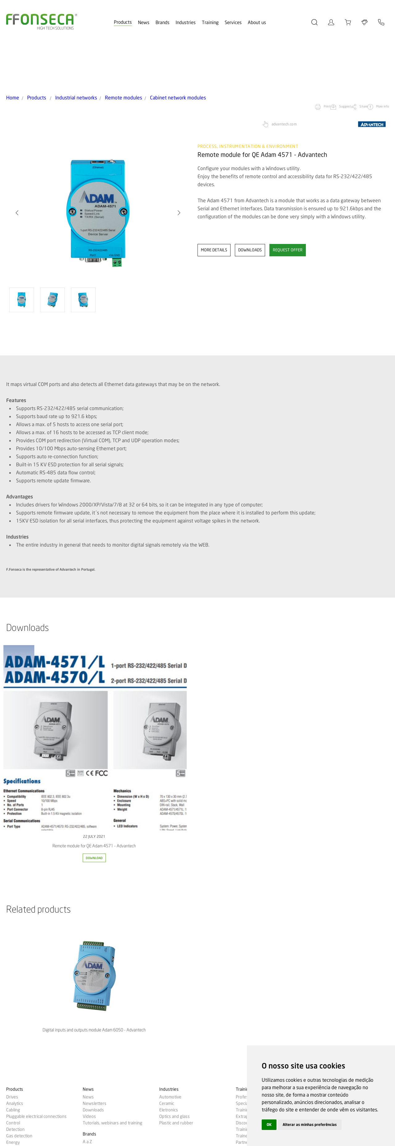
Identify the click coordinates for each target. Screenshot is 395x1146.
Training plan (248, 925)
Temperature (18, 1048)
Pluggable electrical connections (36, 932)
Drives (12, 912)
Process (13, 1016)
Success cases (19, 1073)
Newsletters (94, 919)
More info (371, 60)
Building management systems (35, 970)
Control (13, 938)
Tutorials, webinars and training (112, 938)
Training (210, 22)
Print (281, 60)
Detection (15, 944)
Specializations (250, 919)
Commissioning (250, 989)
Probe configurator (330, 919)
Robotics (14, 1035)
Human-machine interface (30, 996)
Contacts (320, 927)
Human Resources (253, 1041)
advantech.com (284, 77)
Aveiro (242, 1028)
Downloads (93, 925)
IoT (9, 1003)
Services (233, 22)
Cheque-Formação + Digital (261, 964)
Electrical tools (19, 964)
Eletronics (168, 925)
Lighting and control (25, 983)
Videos (89, 932)
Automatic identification (28, 977)
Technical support (252, 996)
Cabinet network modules (146, 52)
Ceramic (166, 919)
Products (123, 22)
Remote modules (102, 52)
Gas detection (19, 951)
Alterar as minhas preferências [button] (316, 1124)
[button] (179, 166)
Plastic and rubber (176, 938)
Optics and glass (174, 932)
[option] (98, 166)
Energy (13, 957)
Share (340, 60)
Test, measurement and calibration (39, 1055)
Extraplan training (252, 932)
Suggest (310, 60)
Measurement (19, 1009)
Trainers (244, 951)
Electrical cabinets (23, 1022)
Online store (323, 912)
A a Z (87, 957)
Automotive (170, 912)
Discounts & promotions (258, 938)
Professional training (255, 912)
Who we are (247, 1021)
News (143, 22)
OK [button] (269, 1124)
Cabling (13, 925)
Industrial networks (64, 52)
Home (11, 52)
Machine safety (20, 1042)
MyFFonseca (324, 905)
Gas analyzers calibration (259, 983)
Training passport (252, 944)
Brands (162, 22)
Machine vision (20, 1061)
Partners (244, 957)
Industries (186, 22)
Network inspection (25, 990)
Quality (242, 1034)
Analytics (14, 919)
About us (257, 22)
